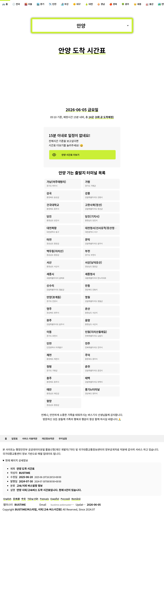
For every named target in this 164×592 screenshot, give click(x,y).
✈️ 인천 (59, 4)
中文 (26, 534)
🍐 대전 (101, 4)
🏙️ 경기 (45, 4)
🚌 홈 (6, 4)
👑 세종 (156, 4)
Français (50, 534)
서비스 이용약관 (33, 473)
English (8, 534)
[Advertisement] (82, 82)
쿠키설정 (71, 473)
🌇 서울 (32, 4)
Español (62, 534)
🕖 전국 (18, 4)
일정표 (16, 473)
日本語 (18, 534)
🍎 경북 (128, 4)
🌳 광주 (142, 4)
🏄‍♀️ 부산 (73, 4)
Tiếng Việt (37, 534)
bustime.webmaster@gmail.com (70, 540)
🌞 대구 (87, 4)
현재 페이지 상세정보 (16, 495)
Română (86, 534)
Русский (74, 534)
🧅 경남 (114, 4)
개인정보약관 (54, 473)
